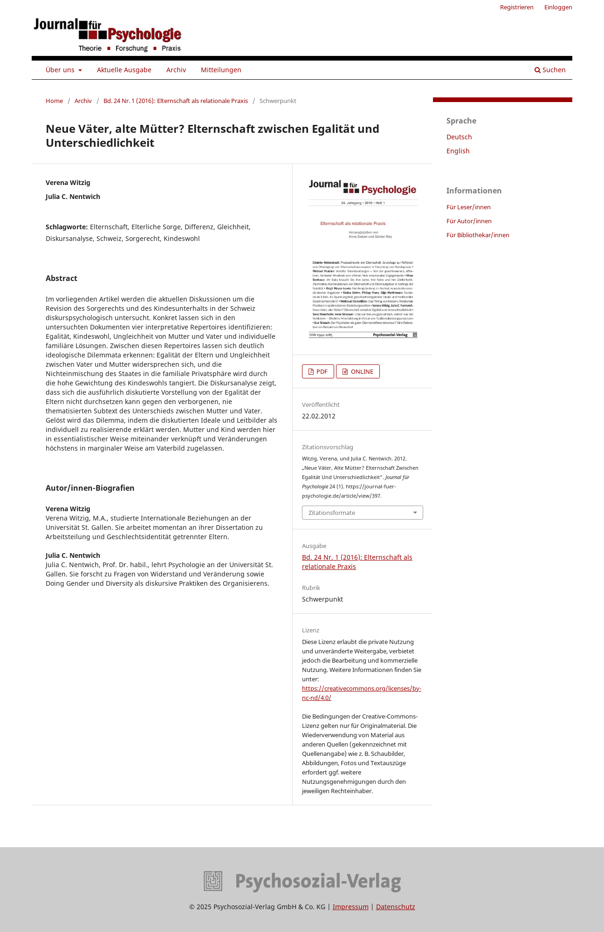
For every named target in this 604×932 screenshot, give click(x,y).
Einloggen (558, 7)
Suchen (550, 69)
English (458, 150)
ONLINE (361, 371)
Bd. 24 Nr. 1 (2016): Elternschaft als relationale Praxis (175, 100)
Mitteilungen (221, 69)
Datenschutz (395, 906)
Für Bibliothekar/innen (477, 235)
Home (54, 100)
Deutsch (459, 136)
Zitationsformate (332, 512)
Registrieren (517, 7)
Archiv (176, 69)
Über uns (61, 69)
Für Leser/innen (468, 207)
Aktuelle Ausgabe (124, 69)
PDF (321, 371)
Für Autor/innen (469, 221)
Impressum (351, 906)
